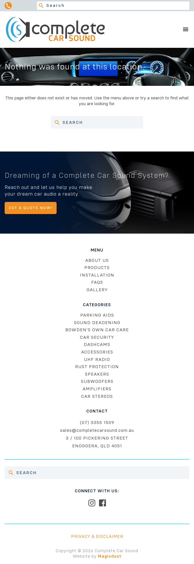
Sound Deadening (97, 322)
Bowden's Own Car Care (97, 329)
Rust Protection (97, 366)
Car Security (97, 337)
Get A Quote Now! (31, 208)
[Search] (41, 5)
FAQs (97, 282)
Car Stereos (97, 396)
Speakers (97, 374)
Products (97, 267)
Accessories (97, 352)
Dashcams (97, 344)
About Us (97, 260)
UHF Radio (97, 359)
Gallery (97, 289)
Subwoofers (97, 381)
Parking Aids (97, 315)
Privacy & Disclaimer (97, 536)
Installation (97, 275)
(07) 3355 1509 (97, 422)
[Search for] (113, 5)
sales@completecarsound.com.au (97, 430)
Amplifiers (97, 388)
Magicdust (109, 556)
